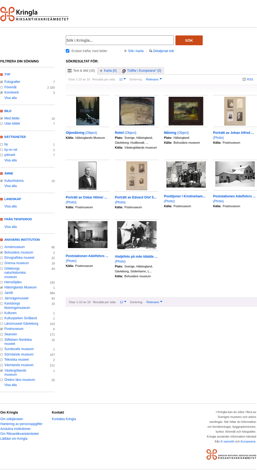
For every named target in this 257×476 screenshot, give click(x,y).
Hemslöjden (13, 282)
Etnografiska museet (19, 258)
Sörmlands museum (19, 354)
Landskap (12, 199)
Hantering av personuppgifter (21, 424)
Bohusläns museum (18, 252)
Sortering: (135, 79)
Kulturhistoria (13, 181)
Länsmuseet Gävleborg (21, 324)
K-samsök (227, 441)
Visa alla (10, 98)
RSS (250, 79)
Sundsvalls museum (19, 349)
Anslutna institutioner (15, 429)
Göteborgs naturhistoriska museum (15, 273)
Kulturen (10, 313)
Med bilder (12, 118)
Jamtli (8, 293)
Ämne (8, 173)
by (6, 144)
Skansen (10, 334)
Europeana (248, 441)
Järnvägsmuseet (16, 298)
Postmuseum (13, 329)
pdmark (9, 155)
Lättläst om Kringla (13, 439)
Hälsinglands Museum (20, 287)
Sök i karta (136, 51)
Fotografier (12, 82)
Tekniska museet (16, 359)
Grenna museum (16, 263)
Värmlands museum (19, 365)
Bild (7, 111)
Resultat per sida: (104, 79)
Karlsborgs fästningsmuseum (17, 306)
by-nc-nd (10, 150)
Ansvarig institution (22, 239)
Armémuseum (14, 247)
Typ (7, 74)
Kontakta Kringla (64, 419)
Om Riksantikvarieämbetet (19, 434)
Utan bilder (12, 123)
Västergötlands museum (15, 373)
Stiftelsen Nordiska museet (18, 342)
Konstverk (11, 92)
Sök (189, 40)
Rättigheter (15, 136)
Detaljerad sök (163, 51)
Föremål (10, 87)
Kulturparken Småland (20, 318)
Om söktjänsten (11, 419)
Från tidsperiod (18, 219)
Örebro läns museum (19, 380)
